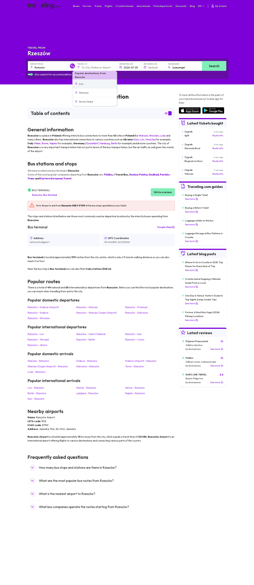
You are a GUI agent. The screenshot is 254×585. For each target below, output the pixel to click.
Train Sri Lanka (136, 544)
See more (191, 198)
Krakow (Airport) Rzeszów (140, 360)
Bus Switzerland (87, 567)
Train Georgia (136, 550)
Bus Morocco (85, 540)
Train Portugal (136, 540)
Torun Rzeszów (134, 366)
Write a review (163, 192)
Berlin (114, 143)
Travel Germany (37, 554)
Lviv (142, 139)
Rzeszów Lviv (36, 334)
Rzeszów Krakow (38, 312)
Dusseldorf (92, 143)
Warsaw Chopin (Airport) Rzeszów (48, 366)
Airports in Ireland (187, 547)
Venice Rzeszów (135, 387)
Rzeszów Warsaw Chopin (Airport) (96, 312)
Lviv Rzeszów (36, 387)
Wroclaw (154, 135)
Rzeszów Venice (37, 345)
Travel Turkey (36, 557)
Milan (37, 143)
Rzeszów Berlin (85, 339)
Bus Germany (86, 547)
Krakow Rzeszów (86, 360)
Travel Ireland (36, 571)
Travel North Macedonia (41, 544)
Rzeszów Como (134, 339)
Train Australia (136, 554)
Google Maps (166, 227)
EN (201, 6)
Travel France (36, 561)
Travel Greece (36, 550)
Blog (192, 6)
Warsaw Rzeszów (38, 360)
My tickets (219, 6)
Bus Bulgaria (85, 544)
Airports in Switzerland (190, 554)
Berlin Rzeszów (37, 393)
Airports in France (187, 544)
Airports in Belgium (188, 571)
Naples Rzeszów (135, 393)
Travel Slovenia (37, 567)
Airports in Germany (188, 561)
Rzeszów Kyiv (133, 334)
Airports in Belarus (187, 550)
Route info (218, 135)
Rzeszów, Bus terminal (44, 195)
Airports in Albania (187, 564)
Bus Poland (84, 564)
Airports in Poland (187, 567)
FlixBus (108, 174)
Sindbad (154, 174)
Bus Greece (85, 554)
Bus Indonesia (86, 574)
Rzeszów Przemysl (136, 307)
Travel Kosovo (36, 574)
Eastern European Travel (55, 178)
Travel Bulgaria (37, 547)
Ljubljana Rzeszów (87, 393)
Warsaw (143, 135)
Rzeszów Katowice (136, 312)
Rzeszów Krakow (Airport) (43, 307)
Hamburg (104, 143)
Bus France (84, 557)
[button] (95, 83)
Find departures (163, 6)
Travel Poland (36, 564)
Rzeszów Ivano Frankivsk (91, 334)
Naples (53, 143)
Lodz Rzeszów (36, 371)
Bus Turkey (84, 571)
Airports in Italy (186, 557)
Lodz (163, 135)
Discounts (181, 6)
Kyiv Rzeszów (36, 398)
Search (214, 66)
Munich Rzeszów (86, 387)
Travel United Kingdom (40, 540)
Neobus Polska (138, 174)
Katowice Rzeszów (87, 366)
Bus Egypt (84, 561)
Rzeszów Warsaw (87, 307)
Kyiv (136, 139)
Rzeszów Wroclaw (39, 318)
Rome (45, 143)
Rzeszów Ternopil (38, 339)
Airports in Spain (186, 540)
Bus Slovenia (85, 550)
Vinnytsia (150, 139)
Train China (134, 547)
